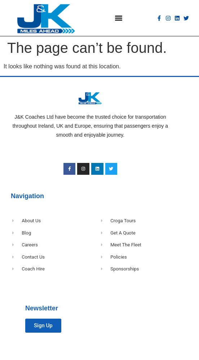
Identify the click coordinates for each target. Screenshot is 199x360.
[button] (119, 18)
